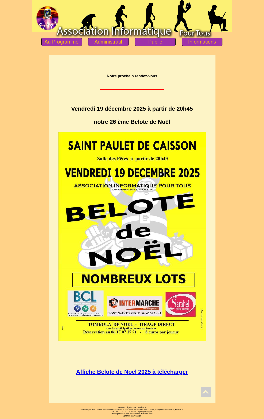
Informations (202, 42)
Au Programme (62, 42)
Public (155, 42)
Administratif (108, 42)
